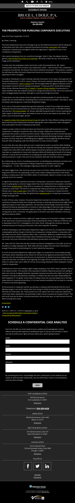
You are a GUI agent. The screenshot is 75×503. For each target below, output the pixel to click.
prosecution (6, 303)
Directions (37, 403)
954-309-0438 (37, 24)
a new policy (52, 47)
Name (7, 338)
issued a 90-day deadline (46, 88)
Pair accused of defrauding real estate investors (20, 313)
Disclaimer (37, 477)
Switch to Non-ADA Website (37, 6)
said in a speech (25, 84)
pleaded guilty (17, 186)
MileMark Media (45, 492)
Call (27, 1)
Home (22, 1)
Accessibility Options (37, 10)
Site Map (37, 475)
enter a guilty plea (19, 191)
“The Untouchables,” (19, 111)
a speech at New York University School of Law (20, 120)
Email (32, 1)
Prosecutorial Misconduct (11, 315)
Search (41, 1)
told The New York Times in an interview (22, 58)
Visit (37, 1)
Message (8, 362)
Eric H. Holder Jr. (31, 88)
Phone (8, 354)
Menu (51, 1)
